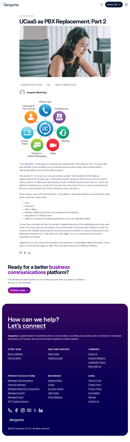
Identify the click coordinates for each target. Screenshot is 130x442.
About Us (92, 354)
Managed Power (15, 397)
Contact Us (93, 401)
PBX (48, 85)
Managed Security (16, 393)
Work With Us (94, 366)
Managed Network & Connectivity (24, 389)
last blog (29, 164)
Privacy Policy (95, 389)
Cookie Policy (94, 384)
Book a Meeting (15, 354)
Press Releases (55, 397)
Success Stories (55, 389)
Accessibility (94, 393)
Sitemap (92, 397)
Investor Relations (96, 358)
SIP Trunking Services (18, 401)
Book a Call (112, 5)
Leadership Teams (96, 362)
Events (51, 384)
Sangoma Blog (55, 380)
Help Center (53, 354)
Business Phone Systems (31, 85)
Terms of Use (94, 380)
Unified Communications (65, 85)
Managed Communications (20, 380)
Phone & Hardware (17, 384)
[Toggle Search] (102, 4)
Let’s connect (27, 325)
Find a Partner (14, 358)
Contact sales (17, 290)
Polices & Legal (55, 358)
